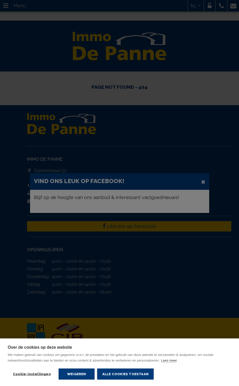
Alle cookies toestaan (125, 374)
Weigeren (76, 374)
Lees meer (169, 360)
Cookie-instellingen (32, 374)
